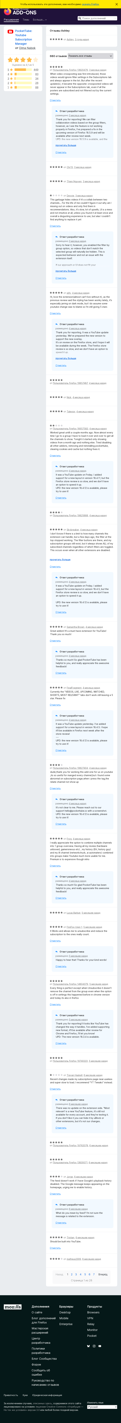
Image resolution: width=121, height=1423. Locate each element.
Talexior (71, 411)
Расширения (11, 19)
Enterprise (65, 1324)
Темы (26, 19)
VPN (90, 1318)
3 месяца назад (97, 70)
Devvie (70, 195)
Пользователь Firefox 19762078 (70, 1145)
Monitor (92, 1330)
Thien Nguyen (74, 181)
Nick (69, 397)
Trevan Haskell (74, 1075)
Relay (90, 1324)
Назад (59, 1274)
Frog (69, 838)
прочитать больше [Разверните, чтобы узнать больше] (66, 145)
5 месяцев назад (91, 912)
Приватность (11, 1395)
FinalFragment (74, 687)
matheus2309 (74, 1259)
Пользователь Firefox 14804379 (70, 984)
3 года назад (82, 39)
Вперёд (103, 1274)
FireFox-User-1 (74, 927)
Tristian (70, 1237)
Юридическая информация (47, 1395)
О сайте (37, 1312)
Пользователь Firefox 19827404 (70, 768)
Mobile (63, 1318)
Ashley (70, 39)
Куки (25, 1395)
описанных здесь (42, 1403)
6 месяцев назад (93, 1075)
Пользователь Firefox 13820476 (70, 70)
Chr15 (70, 167)
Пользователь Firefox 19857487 (70, 383)
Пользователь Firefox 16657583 (70, 428)
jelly (69, 293)
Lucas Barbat (73, 912)
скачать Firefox (90, 4)
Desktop (65, 1312)
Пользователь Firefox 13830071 (70, 1162)
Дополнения (40, 1306)
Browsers (93, 1312)
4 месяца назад (80, 293)
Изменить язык (95, 1402)
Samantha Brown (75, 627)
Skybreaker (73, 529)
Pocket (92, 1335)
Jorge (70, 1176)
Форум (36, 1364)
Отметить (55, 100)
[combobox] (97, 18)
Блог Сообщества (44, 1358)
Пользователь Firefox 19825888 (70, 515)
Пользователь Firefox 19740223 (70, 1061)
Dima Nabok (27, 48)
